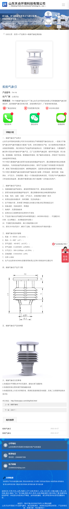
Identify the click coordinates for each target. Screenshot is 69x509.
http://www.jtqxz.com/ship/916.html (24, 401)
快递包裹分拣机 (17, 481)
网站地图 (48, 503)
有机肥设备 (54, 481)
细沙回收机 (24, 484)
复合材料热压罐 (10, 484)
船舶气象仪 (6, 429)
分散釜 (18, 484)
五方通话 (36, 481)
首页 (15, 34)
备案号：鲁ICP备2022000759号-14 (31, 503)
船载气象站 (14, 404)
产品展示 (22, 34)
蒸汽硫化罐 (39, 484)
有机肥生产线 (7, 481)
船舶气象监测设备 (35, 34)
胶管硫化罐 (31, 484)
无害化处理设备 (45, 481)
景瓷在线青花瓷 (28, 481)
